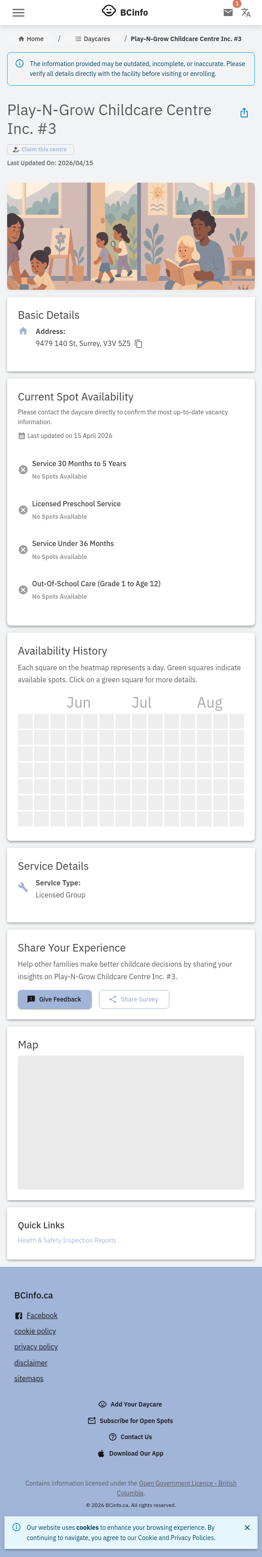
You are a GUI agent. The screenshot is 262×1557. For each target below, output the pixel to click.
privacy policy (36, 1346)
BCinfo (134, 12)
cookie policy (35, 1331)
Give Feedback (54, 999)
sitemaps (29, 1378)
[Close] (247, 1527)
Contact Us (131, 1436)
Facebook (35, 1315)
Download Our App (131, 1453)
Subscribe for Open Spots (131, 1420)
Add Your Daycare (131, 1404)
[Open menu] (18, 12)
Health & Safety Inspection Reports (67, 1240)
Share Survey (133, 999)
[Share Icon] (244, 112)
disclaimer (31, 1362)
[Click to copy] (89, 344)
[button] (40, 149)
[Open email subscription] (228, 12)
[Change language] (246, 12)
